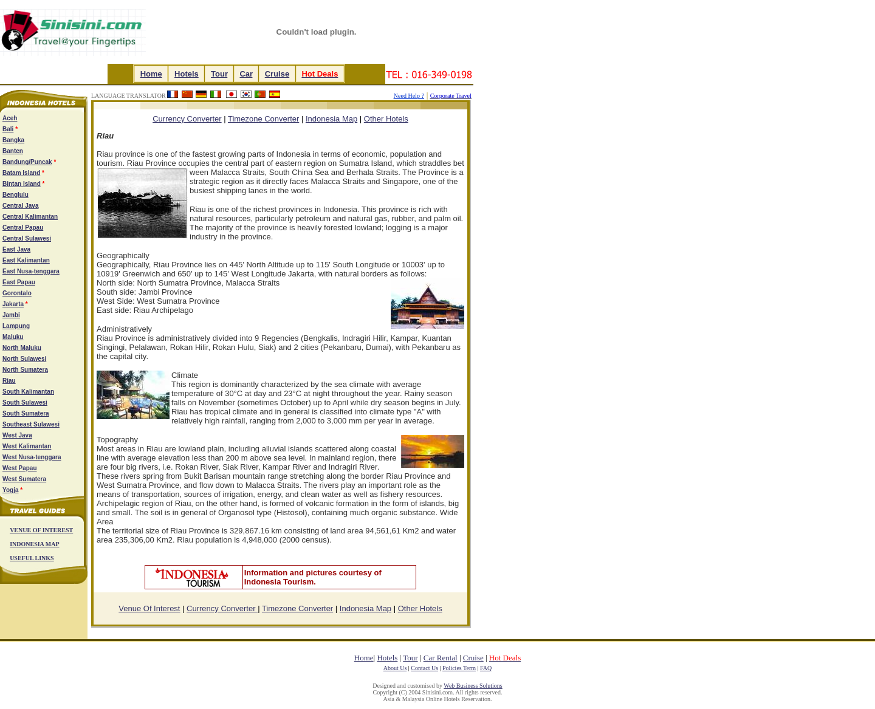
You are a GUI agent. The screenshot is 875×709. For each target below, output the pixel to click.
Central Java (20, 205)
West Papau (19, 468)
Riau (9, 380)
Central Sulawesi (26, 238)
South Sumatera (25, 413)
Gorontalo (17, 293)
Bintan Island (21, 183)
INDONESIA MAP (34, 544)
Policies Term (459, 668)
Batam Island (21, 173)
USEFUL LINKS (32, 558)
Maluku (12, 337)
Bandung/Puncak (27, 162)
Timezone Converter (263, 118)
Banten (12, 151)
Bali (7, 129)
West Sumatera (24, 479)
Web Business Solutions (473, 685)
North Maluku (21, 347)
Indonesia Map (331, 118)
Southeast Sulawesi (31, 424)
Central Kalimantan (30, 216)
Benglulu (15, 194)
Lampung (16, 326)
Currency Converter (222, 608)
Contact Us (424, 668)
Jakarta (13, 304)
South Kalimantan (28, 391)
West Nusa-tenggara (31, 457)
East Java (16, 249)
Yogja (10, 490)
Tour (219, 73)
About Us (395, 668)
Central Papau (22, 227)
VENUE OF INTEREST (41, 530)
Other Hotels (386, 118)
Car (245, 73)
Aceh (9, 118)
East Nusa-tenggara (31, 271)
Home (151, 73)
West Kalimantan (26, 446)
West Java (17, 435)
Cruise (277, 73)
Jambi (11, 315)
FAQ (486, 668)
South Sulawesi (24, 402)
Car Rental (441, 657)
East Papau (18, 282)
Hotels (186, 73)
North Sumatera (25, 369)
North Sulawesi (24, 358)
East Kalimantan (26, 260)
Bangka (13, 140)
